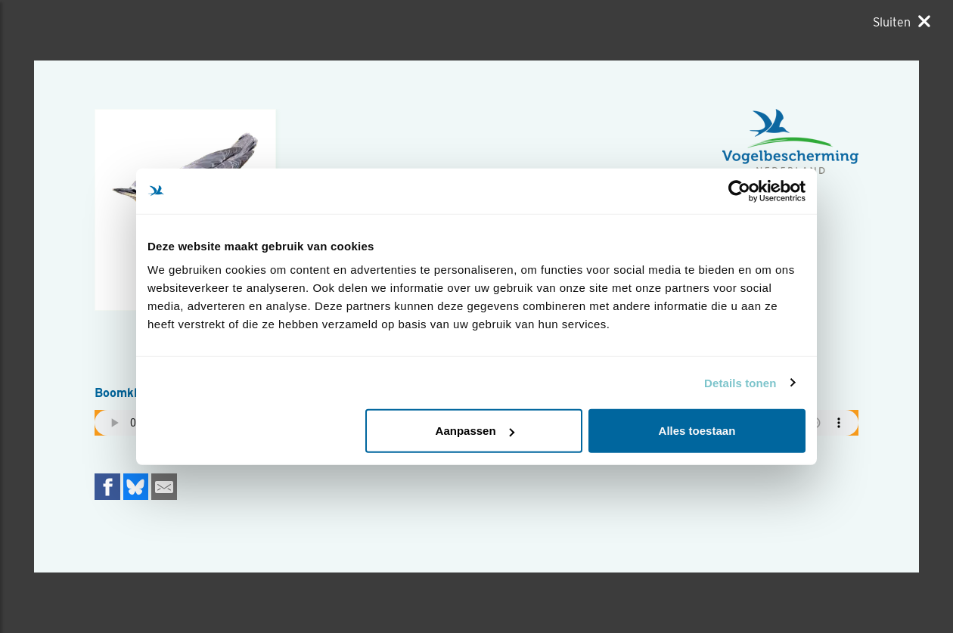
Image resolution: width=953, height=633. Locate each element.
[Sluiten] (901, 22)
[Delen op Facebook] (107, 486)
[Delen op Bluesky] (136, 486)
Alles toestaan (697, 430)
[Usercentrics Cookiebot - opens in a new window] (739, 190)
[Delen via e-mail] (164, 486)
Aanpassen (475, 430)
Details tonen (740, 382)
